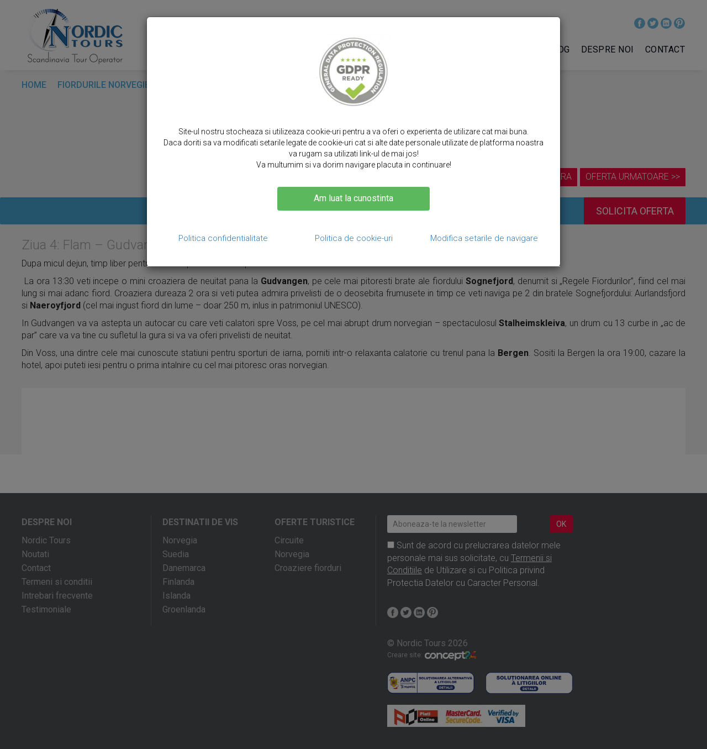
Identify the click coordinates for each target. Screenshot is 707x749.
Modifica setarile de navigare (484, 238)
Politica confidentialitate (223, 238)
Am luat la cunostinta (353, 198)
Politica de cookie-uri (354, 238)
